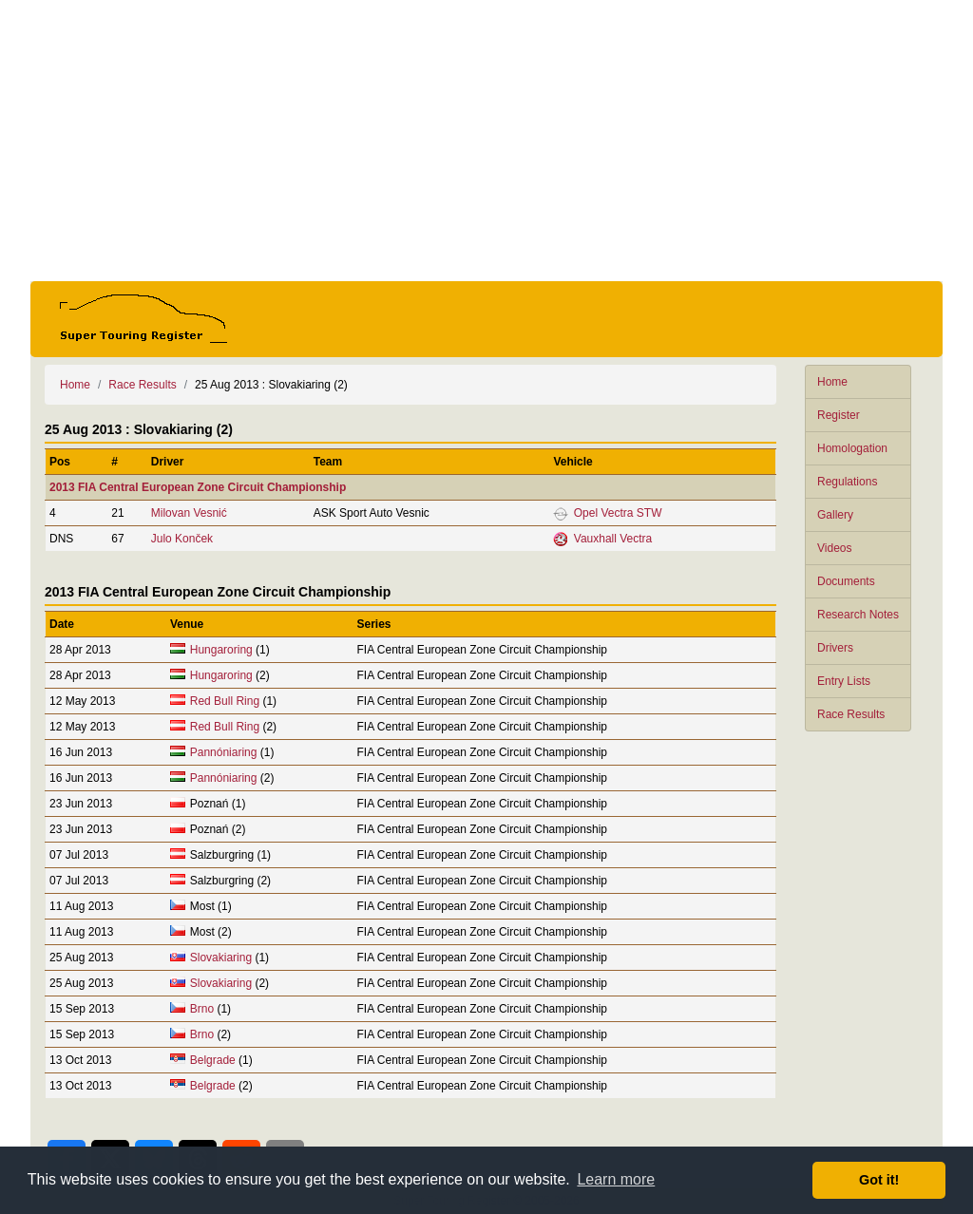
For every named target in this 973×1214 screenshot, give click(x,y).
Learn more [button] (616, 1179)
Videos (834, 548)
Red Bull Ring (224, 701)
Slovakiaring (221, 957)
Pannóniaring (224, 752)
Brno (202, 1008)
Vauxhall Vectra (613, 538)
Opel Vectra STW (618, 513)
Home (832, 382)
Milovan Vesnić (189, 513)
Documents (846, 581)
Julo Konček (182, 538)
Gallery (835, 515)
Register (838, 415)
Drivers (835, 647)
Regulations (847, 481)
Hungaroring (221, 649)
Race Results (851, 714)
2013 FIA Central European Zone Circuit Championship (197, 487)
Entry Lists (843, 681)
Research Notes (858, 614)
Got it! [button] (879, 1179)
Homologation (852, 448)
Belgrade (213, 1060)
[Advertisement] (486, 141)
